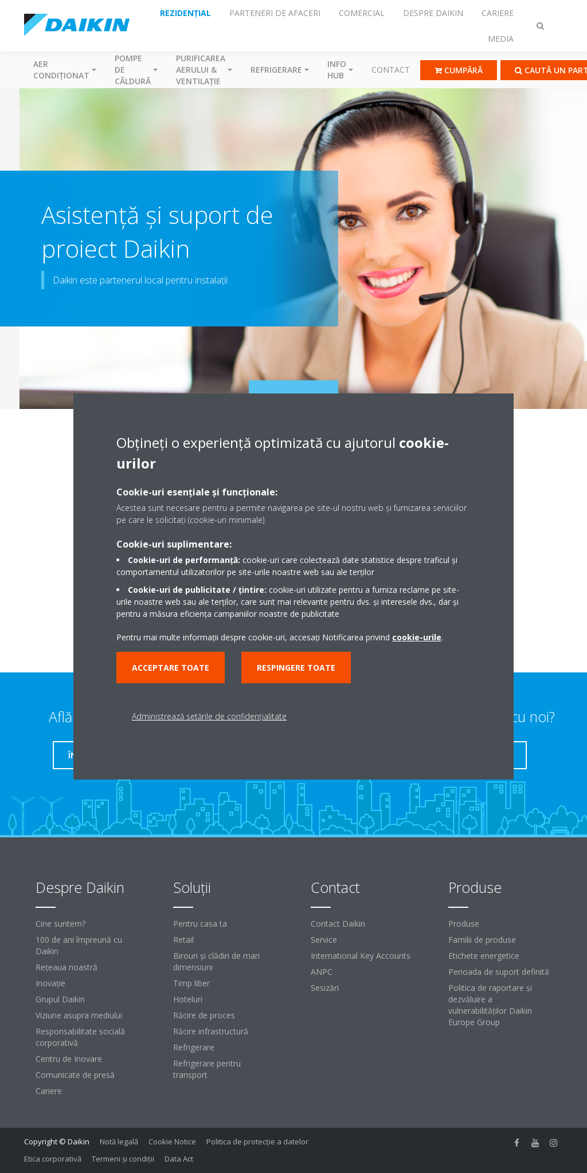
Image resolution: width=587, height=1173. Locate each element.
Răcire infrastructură (210, 1031)
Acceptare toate (170, 667)
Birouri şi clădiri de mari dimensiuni (216, 961)
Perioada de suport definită (498, 971)
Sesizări (325, 987)
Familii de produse (482, 939)
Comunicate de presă (75, 1074)
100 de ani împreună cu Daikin (79, 945)
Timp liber (191, 983)
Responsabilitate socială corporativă (80, 1037)
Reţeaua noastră (66, 967)
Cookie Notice (172, 1141)
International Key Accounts (360, 955)
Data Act (179, 1159)
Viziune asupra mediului (79, 1015)
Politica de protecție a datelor (257, 1141)
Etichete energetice (483, 955)
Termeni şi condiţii (123, 1159)
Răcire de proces (204, 1015)
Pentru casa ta (200, 923)
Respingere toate (296, 667)
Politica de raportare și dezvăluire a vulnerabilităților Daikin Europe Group (490, 1005)
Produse (463, 923)
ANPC (321, 971)
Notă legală (119, 1141)
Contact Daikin (338, 923)
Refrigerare (193, 1047)
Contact (390, 69)
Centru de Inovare (69, 1058)
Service (324, 939)
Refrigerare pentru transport (207, 1069)
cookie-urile (416, 637)
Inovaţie (50, 983)
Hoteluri (187, 999)
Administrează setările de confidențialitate (209, 716)
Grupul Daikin (60, 999)
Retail (183, 939)
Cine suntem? (60, 923)
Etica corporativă (52, 1159)
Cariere (49, 1090)
